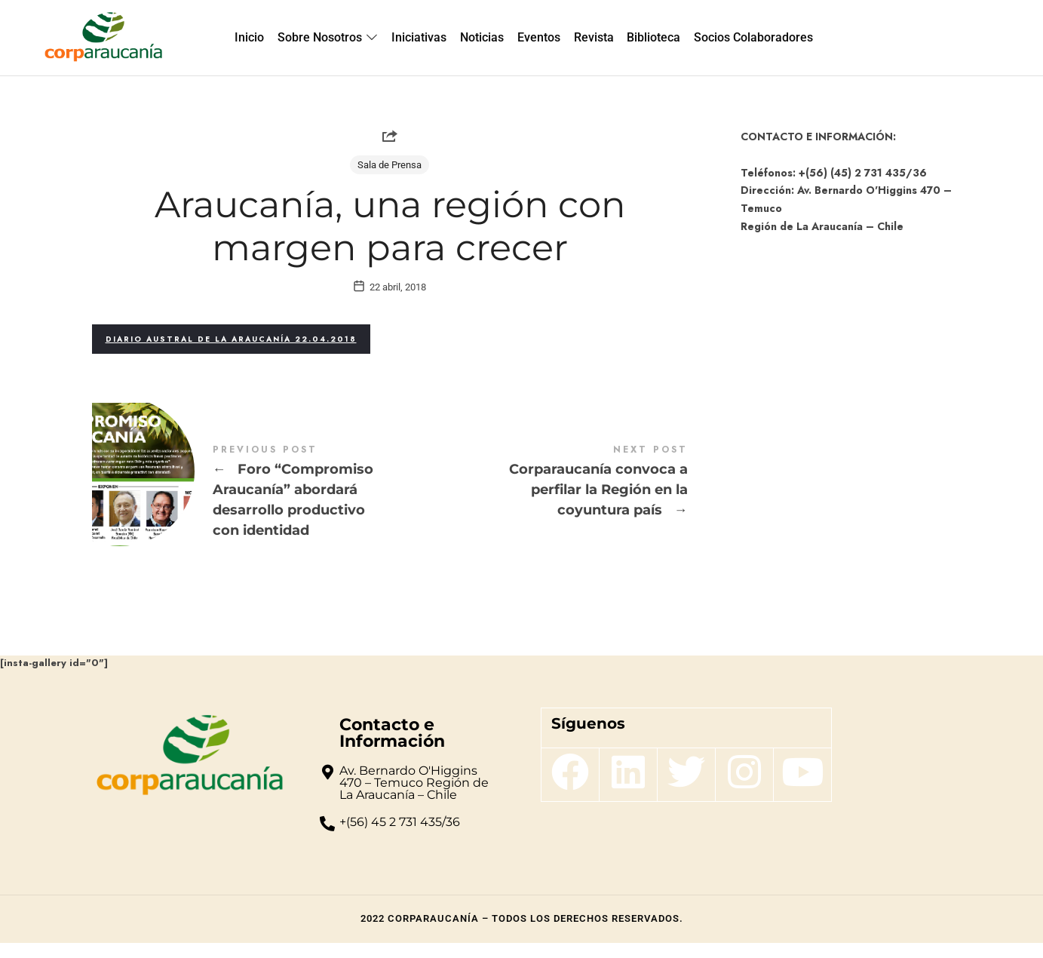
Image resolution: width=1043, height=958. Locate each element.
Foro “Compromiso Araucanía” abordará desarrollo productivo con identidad (241, 507)
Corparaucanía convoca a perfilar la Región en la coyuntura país (539, 497)
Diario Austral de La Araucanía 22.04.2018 (231, 354)
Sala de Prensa (389, 164)
